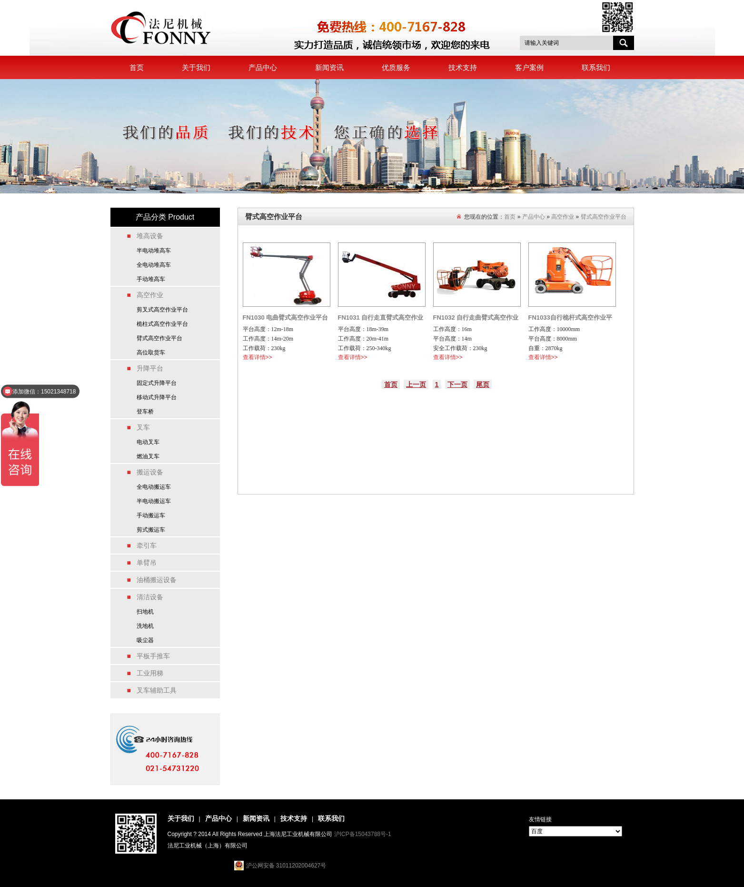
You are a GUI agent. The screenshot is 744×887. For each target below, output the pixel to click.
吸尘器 (145, 640)
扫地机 (145, 611)
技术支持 (462, 67)
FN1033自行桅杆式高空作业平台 (570, 319)
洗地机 (145, 626)
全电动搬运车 (154, 487)
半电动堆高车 (154, 250)
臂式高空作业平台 (159, 338)
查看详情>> (257, 357)
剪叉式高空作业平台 (162, 309)
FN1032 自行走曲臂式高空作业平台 (476, 319)
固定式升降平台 (157, 383)
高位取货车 (151, 352)
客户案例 (529, 67)
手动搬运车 (151, 515)
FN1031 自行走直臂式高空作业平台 (381, 319)
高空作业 (562, 216)
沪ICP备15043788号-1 (362, 834)
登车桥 (145, 411)
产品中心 (262, 67)
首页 (136, 67)
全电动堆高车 (154, 265)
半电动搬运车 (154, 501)
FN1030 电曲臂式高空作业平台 (285, 317)
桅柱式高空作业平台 (162, 324)
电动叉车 (148, 442)
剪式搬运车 (151, 529)
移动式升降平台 (157, 397)
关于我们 (196, 67)
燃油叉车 (148, 456)
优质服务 (396, 67)
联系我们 (596, 67)
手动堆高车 (151, 279)
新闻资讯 (329, 67)
